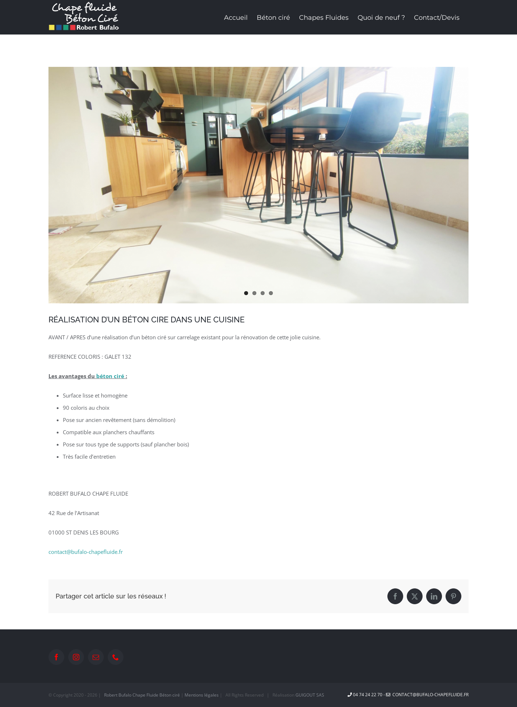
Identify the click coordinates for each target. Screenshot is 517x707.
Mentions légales (202, 695)
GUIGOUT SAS (309, 695)
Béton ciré (169, 695)
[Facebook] (56, 657)
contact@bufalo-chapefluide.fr (85, 551)
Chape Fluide (145, 695)
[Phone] (116, 657)
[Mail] (96, 657)
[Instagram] (76, 657)
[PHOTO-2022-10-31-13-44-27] (258, 185)
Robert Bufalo (117, 695)
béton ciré (110, 376)
